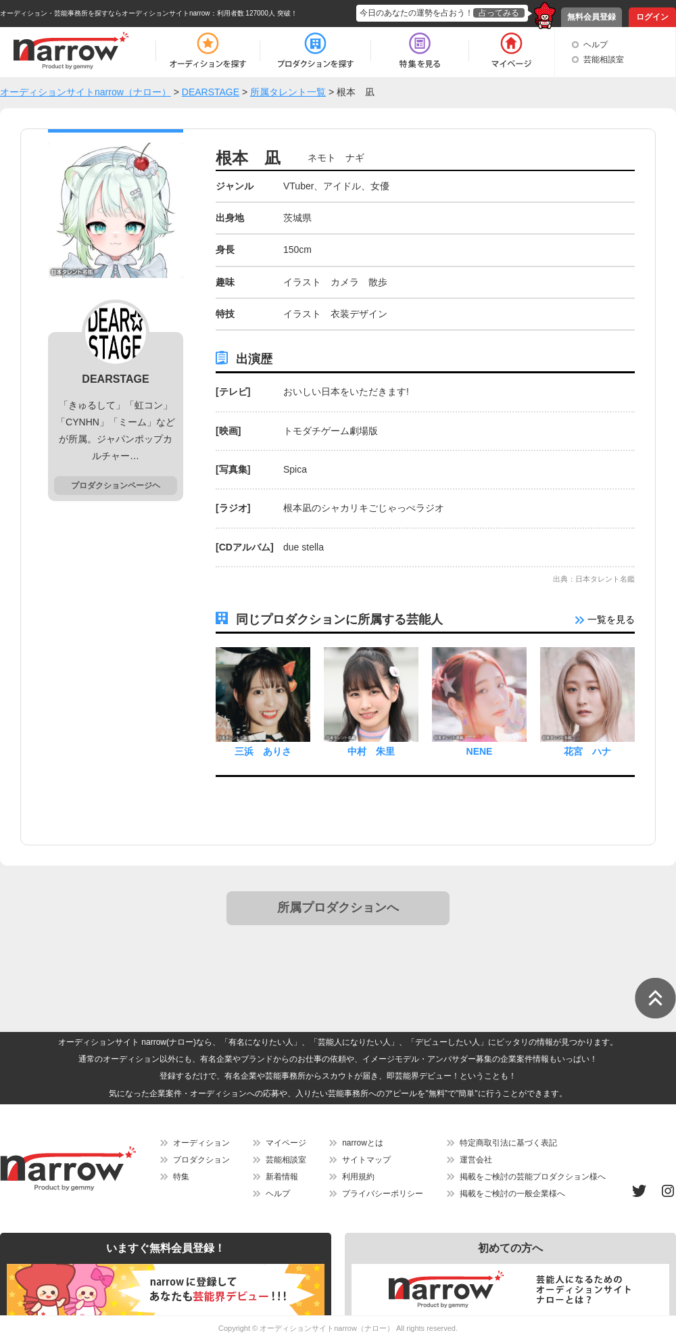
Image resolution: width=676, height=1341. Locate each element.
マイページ (286, 1143)
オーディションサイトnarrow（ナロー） (327, 1328)
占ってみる (499, 13)
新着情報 (282, 1176)
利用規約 (358, 1176)
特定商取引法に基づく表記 (508, 1143)
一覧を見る (605, 619)
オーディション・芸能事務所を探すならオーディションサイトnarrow (105, 13)
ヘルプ (595, 44)
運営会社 (476, 1159)
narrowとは (362, 1143)
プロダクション (201, 1159)
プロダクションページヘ (115, 485)
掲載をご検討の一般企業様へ (512, 1193)
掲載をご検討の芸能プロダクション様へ (533, 1176)
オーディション (201, 1143)
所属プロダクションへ (338, 907)
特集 (181, 1176)
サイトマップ (366, 1159)
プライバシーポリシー (382, 1193)
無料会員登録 (591, 17)
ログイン (652, 17)
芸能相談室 (603, 59)
